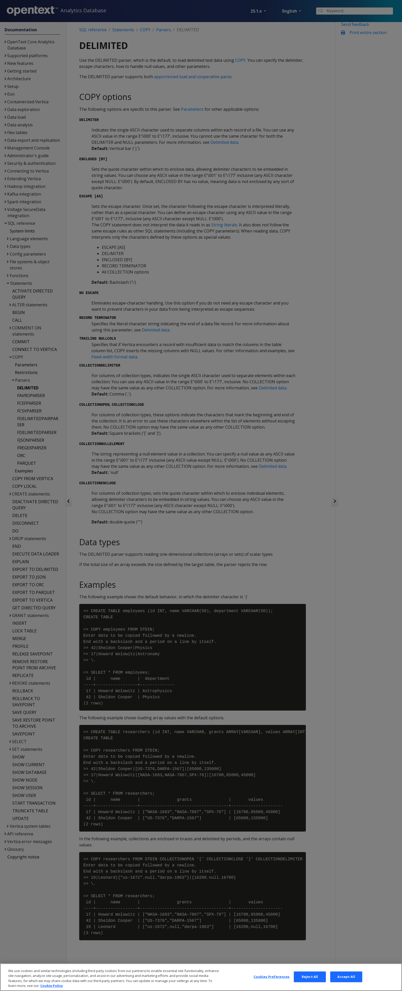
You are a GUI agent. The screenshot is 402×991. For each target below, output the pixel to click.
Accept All (346, 985)
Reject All (310, 985)
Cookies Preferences (271, 985)
